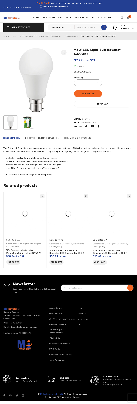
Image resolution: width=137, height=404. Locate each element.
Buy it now (119, 94)
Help (80, 308)
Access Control (56, 308)
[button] (64, 52)
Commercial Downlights (17, 243)
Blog (80, 325)
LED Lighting (26, 36)
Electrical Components (59, 344)
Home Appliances (57, 360)
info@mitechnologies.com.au (23, 327)
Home (6, 36)
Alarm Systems (56, 314)
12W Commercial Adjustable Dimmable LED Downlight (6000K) (23, 251)
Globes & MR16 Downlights (48, 36)
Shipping (65, 379)
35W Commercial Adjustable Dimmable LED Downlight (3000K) (110, 251)
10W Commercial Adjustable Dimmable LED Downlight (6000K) (66, 251)
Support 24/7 (110, 377)
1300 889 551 (126, 28)
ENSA (87, 108)
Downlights (35, 243)
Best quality (22, 379)
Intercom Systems (57, 325)
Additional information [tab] (43, 138)
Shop (14, 36)
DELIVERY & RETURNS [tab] (79, 138)
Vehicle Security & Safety (61, 355)
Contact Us (83, 319)
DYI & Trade (54, 349)
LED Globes (70, 36)
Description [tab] (12, 138)
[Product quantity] (88, 82)
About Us (82, 314)
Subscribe (130, 289)
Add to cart (88, 94)
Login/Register (122, 17)
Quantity (78, 77)
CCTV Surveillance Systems (62, 319)
